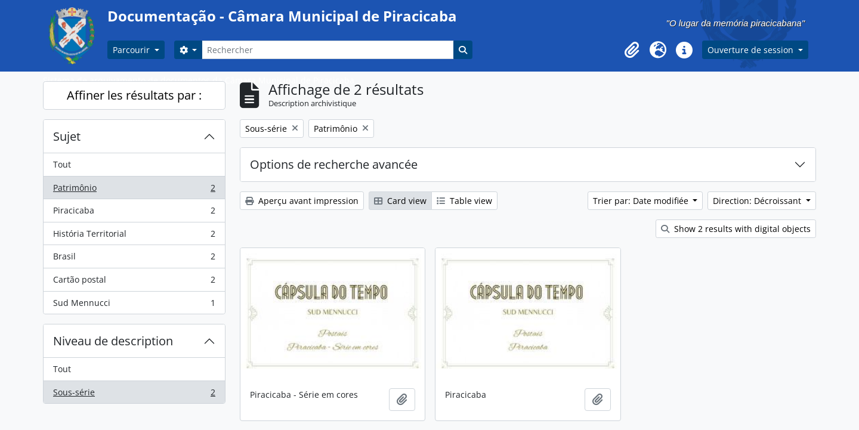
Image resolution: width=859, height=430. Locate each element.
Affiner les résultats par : (134, 95)
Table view (464, 200)
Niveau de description (113, 341)
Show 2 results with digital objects (736, 228)
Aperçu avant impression (302, 200)
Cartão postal (133, 282)
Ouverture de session (751, 49)
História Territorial (133, 236)
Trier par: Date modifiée (642, 200)
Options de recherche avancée (334, 164)
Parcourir (132, 49)
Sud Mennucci (133, 305)
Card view (400, 200)
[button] (632, 50)
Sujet (67, 136)
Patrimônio (133, 190)
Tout (62, 164)
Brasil (133, 259)
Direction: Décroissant (758, 200)
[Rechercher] (327, 50)
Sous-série (133, 395)
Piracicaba (133, 213)
